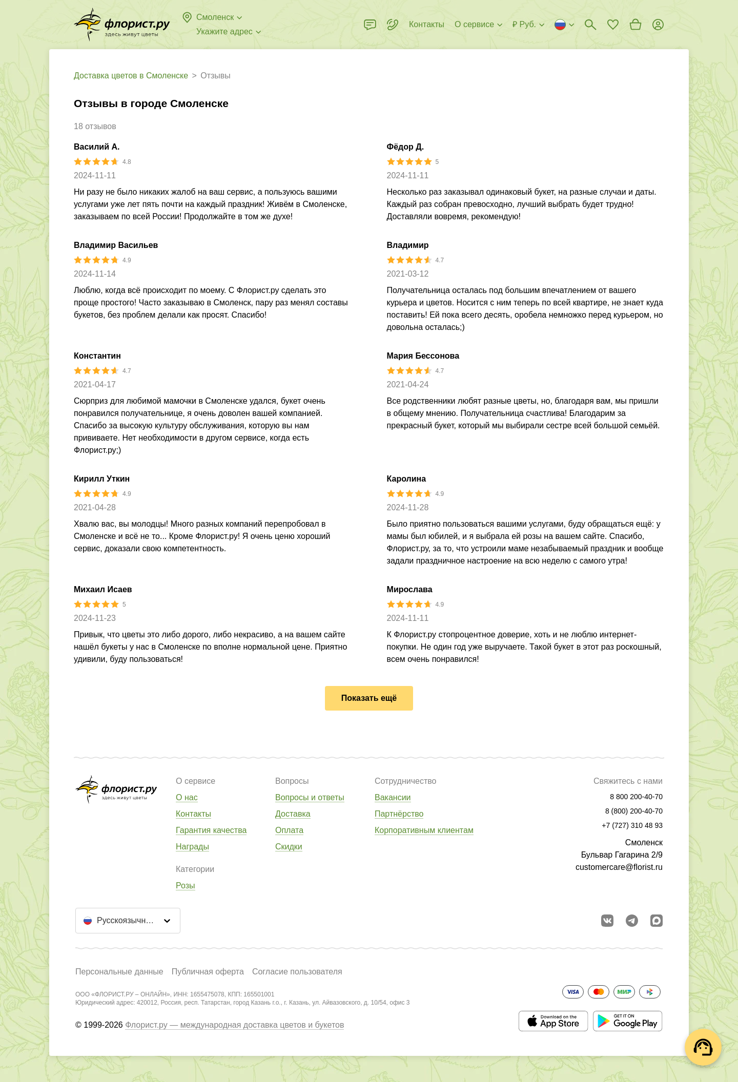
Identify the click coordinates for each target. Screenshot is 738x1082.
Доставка (293, 813)
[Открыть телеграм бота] (632, 920)
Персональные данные (119, 971)
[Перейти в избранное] (613, 24)
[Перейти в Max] (656, 920)
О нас (187, 797)
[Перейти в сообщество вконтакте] (607, 920)
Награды (192, 846)
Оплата (289, 830)
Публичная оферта (208, 971)
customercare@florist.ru (619, 867)
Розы (185, 885)
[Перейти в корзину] (635, 24)
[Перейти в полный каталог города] (122, 25)
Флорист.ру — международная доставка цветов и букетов (234, 1025)
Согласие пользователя (297, 971)
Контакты (193, 813)
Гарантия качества (211, 830)
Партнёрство (399, 813)
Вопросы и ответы (309, 797)
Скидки (288, 846)
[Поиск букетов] (590, 24)
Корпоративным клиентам (424, 830)
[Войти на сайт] (658, 24)
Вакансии (393, 797)
